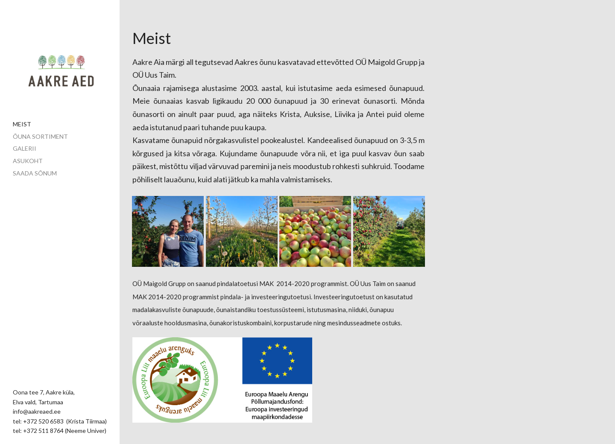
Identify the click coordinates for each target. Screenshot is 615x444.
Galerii (24, 148)
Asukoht (28, 160)
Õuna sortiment (40, 136)
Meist (22, 124)
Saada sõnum (35, 173)
